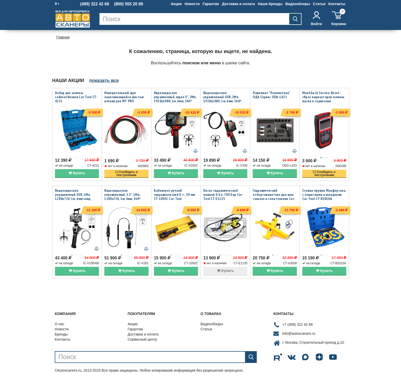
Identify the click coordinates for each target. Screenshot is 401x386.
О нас (59, 329)
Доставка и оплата (238, 4)
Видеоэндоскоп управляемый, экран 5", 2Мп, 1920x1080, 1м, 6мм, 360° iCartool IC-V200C (175, 98)
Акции (176, 4)
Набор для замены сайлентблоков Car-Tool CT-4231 (76, 96)
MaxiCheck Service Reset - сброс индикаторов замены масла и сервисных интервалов (323, 98)
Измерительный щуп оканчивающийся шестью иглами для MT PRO (124, 96)
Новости (192, 4)
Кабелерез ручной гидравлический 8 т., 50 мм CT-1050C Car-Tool (174, 197)
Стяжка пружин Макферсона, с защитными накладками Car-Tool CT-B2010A (324, 197)
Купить (77, 176)
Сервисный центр (142, 344)
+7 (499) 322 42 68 (297, 330)
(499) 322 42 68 (94, 4)
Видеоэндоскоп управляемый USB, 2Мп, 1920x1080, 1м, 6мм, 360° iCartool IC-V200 (222, 98)
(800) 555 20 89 (128, 4)
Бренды (61, 339)
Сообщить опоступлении (126, 176)
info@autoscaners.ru (298, 339)
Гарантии (211, 4)
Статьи (319, 4)
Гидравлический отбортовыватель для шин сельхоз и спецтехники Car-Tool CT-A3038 (274, 199)
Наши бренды (270, 4)
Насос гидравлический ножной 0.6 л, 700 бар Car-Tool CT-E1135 (223, 197)
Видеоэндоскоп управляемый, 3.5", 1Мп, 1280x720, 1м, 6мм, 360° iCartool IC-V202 (122, 199)
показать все (104, 80)
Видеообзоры (297, 4)
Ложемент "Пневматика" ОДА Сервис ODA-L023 (271, 94)
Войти (316, 18)
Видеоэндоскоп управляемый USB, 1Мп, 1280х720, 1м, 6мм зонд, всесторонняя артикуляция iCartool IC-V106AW (76, 201)
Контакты (336, 4)
